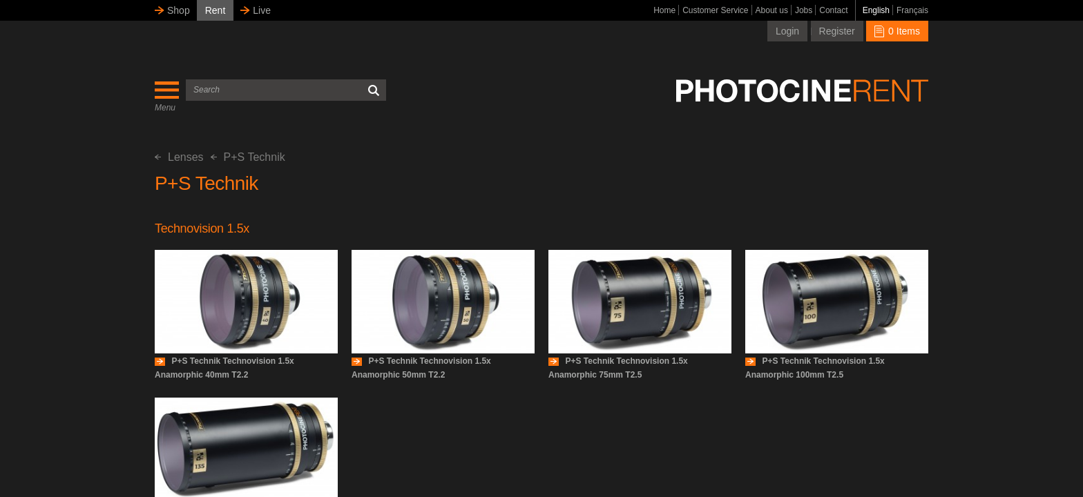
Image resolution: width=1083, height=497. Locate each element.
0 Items (897, 31)
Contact (833, 10)
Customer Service (715, 10)
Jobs (803, 10)
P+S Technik (248, 157)
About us (772, 10)
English (876, 10)
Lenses (179, 157)
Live (262, 10)
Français (912, 10)
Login (787, 31)
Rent (215, 10)
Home (664, 10)
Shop (178, 10)
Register (837, 31)
